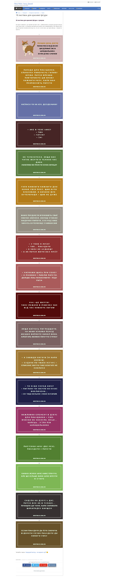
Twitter (35, 565)
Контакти (90, 2)
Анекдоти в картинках (33, 559)
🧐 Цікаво (34, 8)
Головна (18, 8)
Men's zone (71, 8)
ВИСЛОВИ (64, 8)
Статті (48, 8)
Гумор (41, 559)
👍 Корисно (26, 8)
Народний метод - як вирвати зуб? (35, 552)
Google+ (43, 565)
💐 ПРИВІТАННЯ (56, 8)
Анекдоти (23, 559)
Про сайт (97, 2)
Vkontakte (52, 565)
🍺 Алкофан (79, 8)
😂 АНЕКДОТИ (42, 8)
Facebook (27, 565)
